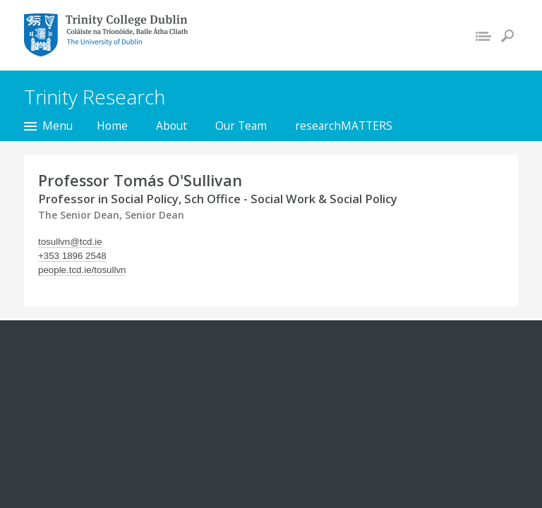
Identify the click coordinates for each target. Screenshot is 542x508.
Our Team (241, 125)
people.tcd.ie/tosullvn (82, 270)
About (171, 125)
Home (112, 125)
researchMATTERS (343, 125)
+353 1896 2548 (72, 255)
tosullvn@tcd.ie (70, 241)
